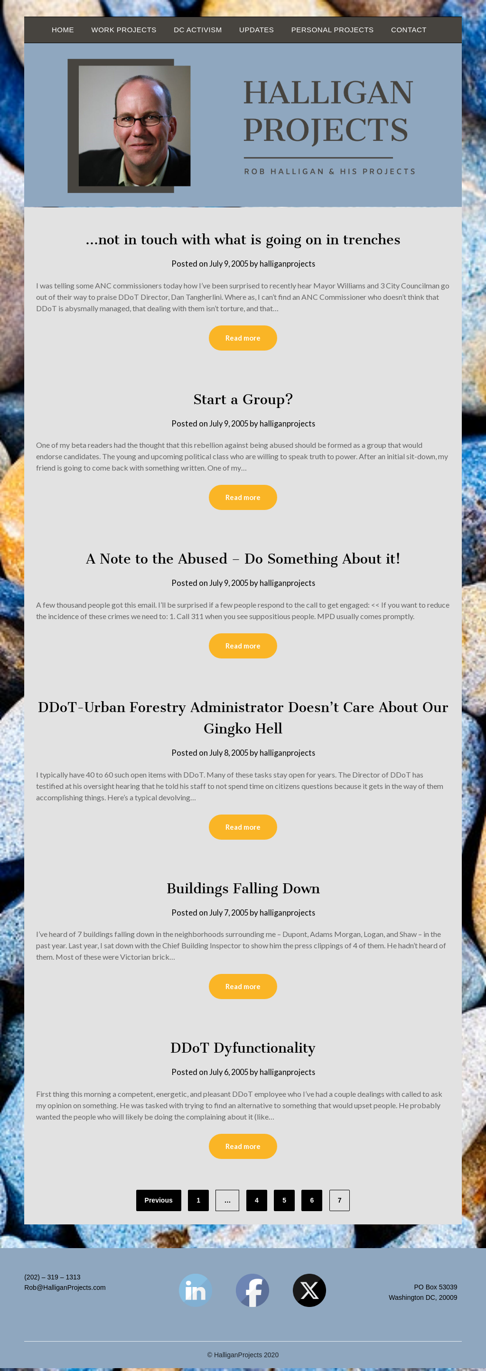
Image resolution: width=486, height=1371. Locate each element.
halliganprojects (289, 264)
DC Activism (198, 30)
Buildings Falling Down (243, 890)
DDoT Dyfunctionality (243, 1050)
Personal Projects (332, 30)
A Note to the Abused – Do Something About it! (243, 559)
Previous (159, 1203)
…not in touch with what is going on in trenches (243, 239)
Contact (409, 30)
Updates (256, 30)
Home (63, 30)
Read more (243, 338)
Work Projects (123, 30)
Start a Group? (243, 399)
